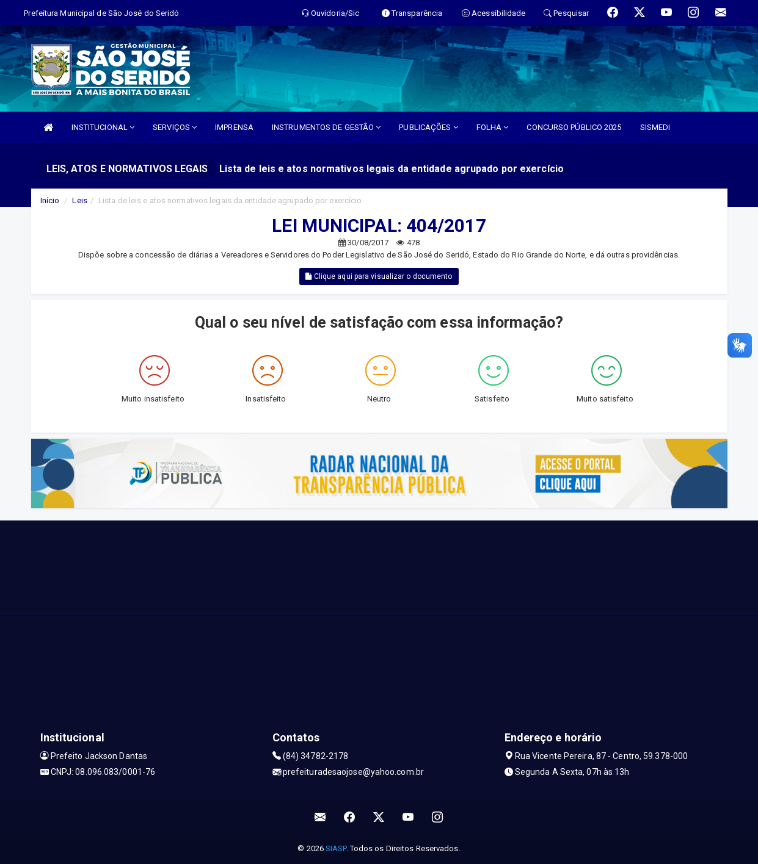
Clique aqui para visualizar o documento (378, 276)
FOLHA (492, 127)
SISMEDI (655, 127)
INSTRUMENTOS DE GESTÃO (326, 127)
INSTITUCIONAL (103, 127)
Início (50, 200)
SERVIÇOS (175, 127)
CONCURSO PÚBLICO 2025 (574, 127)
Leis (79, 200)
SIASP (336, 848)
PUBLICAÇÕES (428, 127)
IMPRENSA (234, 127)
